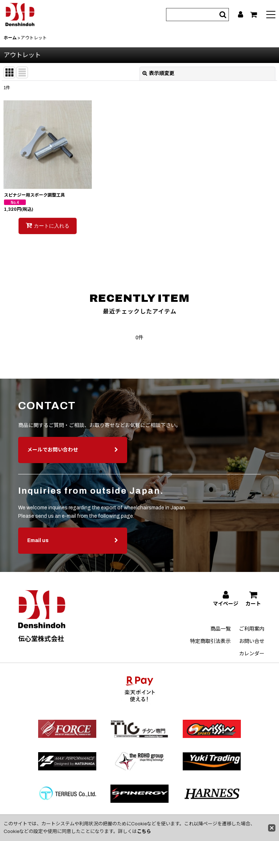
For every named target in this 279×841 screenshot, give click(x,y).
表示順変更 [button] (158, 73)
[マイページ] (240, 14)
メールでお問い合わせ (72, 455)
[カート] (253, 14)
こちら (144, 831)
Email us (72, 546)
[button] (270, 15)
